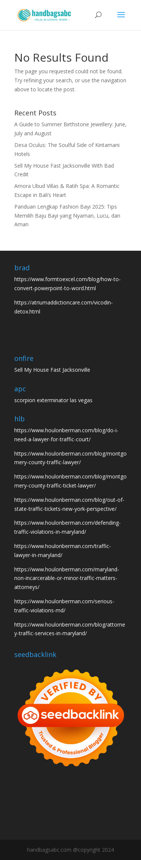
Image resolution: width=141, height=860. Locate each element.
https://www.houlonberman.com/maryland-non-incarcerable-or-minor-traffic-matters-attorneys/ (66, 578)
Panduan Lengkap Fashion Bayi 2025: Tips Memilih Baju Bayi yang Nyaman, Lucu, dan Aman (67, 215)
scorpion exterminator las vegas (53, 400)
